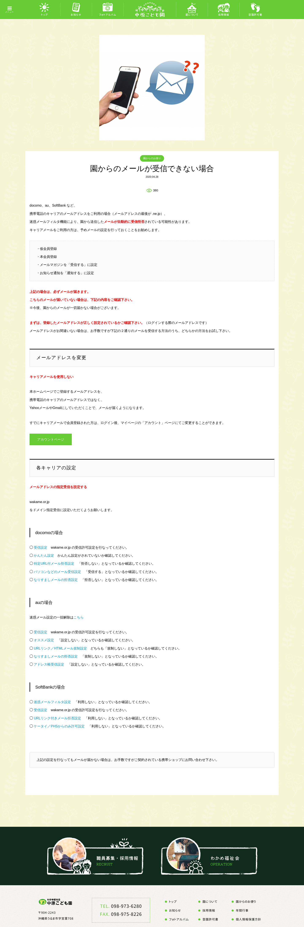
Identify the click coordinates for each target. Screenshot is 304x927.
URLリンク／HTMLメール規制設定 (60, 648)
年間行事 (242, 911)
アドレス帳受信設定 (49, 664)
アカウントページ (50, 439)
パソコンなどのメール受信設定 (57, 572)
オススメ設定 (44, 640)
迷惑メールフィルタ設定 (52, 702)
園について (192, 14)
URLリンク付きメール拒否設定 (57, 718)
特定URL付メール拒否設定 (54, 564)
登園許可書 (255, 14)
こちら (78, 617)
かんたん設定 (44, 556)
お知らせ (76, 14)
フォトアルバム (107, 14)
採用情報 (223, 14)
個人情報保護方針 (248, 920)
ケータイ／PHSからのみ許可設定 (59, 726)
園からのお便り (152, 158)
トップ (44, 14)
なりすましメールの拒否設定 (56, 580)
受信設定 (40, 547)
